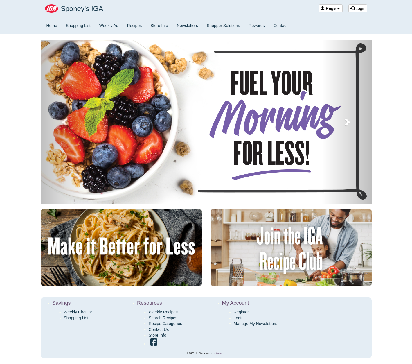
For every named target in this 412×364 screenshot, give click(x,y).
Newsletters (187, 25)
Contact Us (159, 329)
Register (331, 8)
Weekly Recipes (163, 312)
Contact (280, 25)
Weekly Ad (108, 25)
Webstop (220, 353)
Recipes (134, 25)
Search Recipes (163, 317)
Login (357, 8)
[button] (65, 122)
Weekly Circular (78, 312)
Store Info (159, 25)
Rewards (257, 25)
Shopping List (78, 25)
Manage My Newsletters (255, 323)
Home (51, 25)
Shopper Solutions (223, 25)
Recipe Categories (165, 323)
